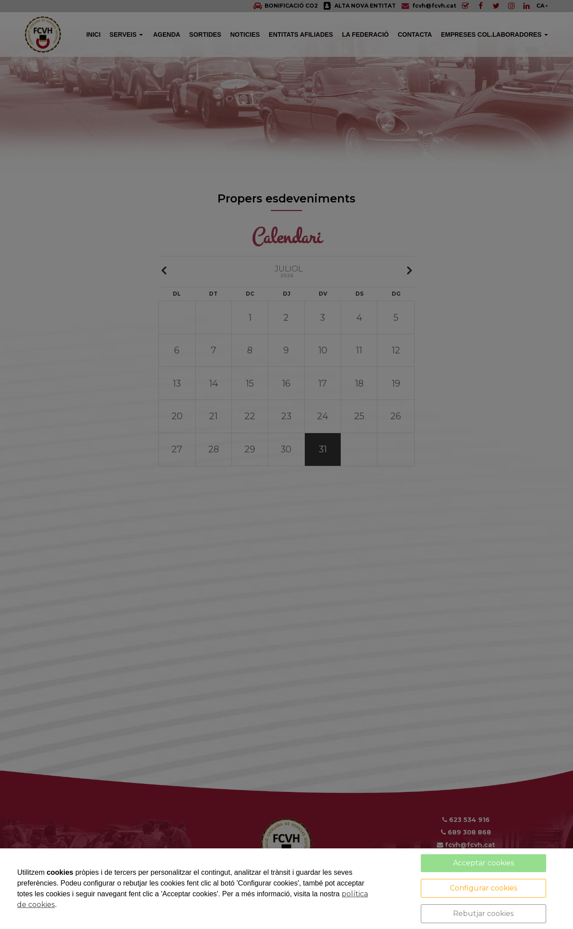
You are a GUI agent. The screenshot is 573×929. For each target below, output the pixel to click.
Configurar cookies (483, 888)
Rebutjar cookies (483, 913)
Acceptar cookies (483, 863)
